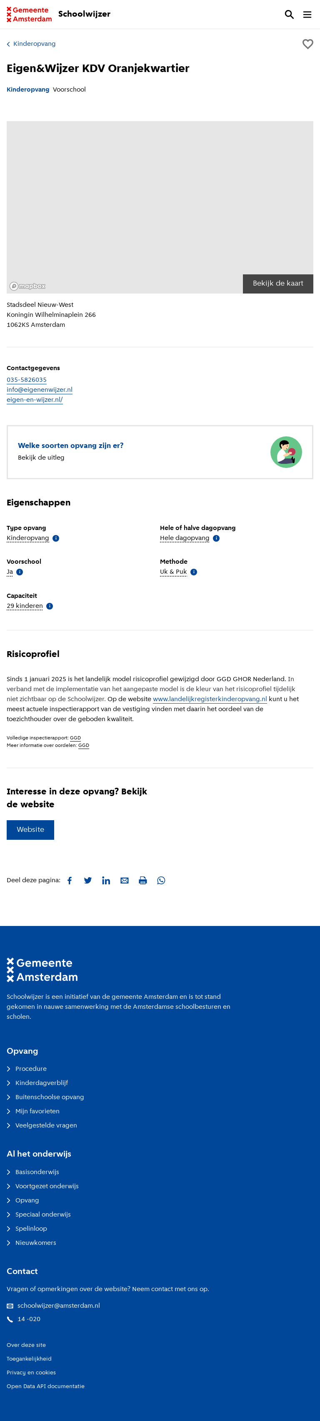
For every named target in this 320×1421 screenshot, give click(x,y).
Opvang (23, 1200)
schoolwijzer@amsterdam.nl (53, 1306)
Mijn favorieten (33, 1111)
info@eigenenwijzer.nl (39, 390)
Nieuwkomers (31, 1243)
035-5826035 (27, 380)
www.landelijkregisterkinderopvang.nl (210, 699)
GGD (75, 738)
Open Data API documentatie (46, 1387)
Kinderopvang (31, 44)
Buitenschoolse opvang (45, 1097)
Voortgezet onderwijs (43, 1186)
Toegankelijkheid (29, 1359)
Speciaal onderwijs (39, 1215)
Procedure (27, 1069)
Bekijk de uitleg (41, 458)
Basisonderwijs (33, 1172)
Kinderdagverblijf (37, 1083)
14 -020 (23, 1319)
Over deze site (26, 1345)
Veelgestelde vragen (42, 1125)
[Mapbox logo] (27, 286)
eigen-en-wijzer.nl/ (35, 400)
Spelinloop (27, 1229)
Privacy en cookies (31, 1373)
